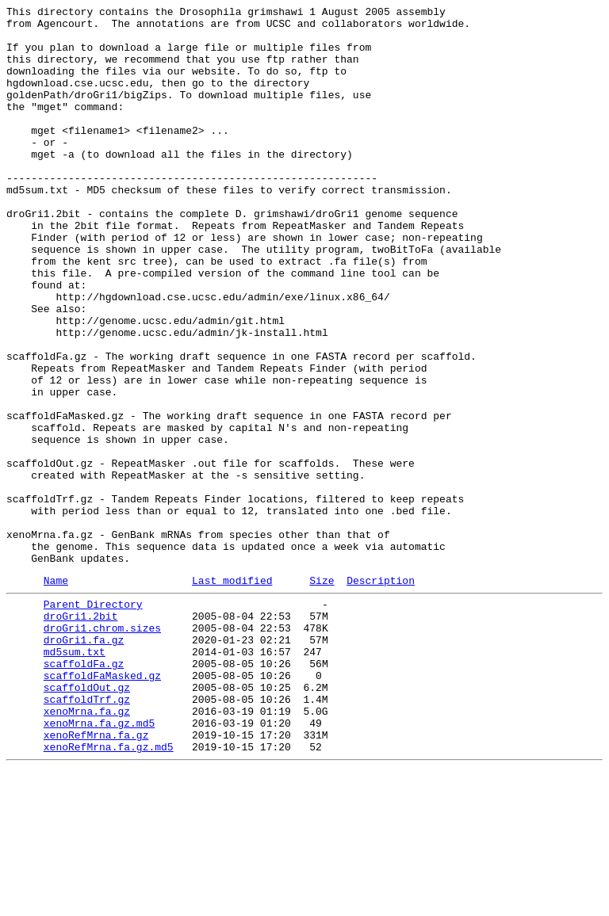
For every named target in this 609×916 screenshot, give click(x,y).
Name (56, 694)
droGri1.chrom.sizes (102, 749)
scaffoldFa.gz (84, 791)
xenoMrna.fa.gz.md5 (99, 863)
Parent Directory (93, 720)
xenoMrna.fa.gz (87, 849)
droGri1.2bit (81, 734)
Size (321, 694)
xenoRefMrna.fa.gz (96, 877)
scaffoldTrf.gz (87, 834)
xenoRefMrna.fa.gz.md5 (109, 891)
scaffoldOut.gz (87, 820)
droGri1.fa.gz (84, 763)
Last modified (232, 694)
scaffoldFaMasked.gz (102, 806)
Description (381, 694)
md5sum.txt (74, 777)
